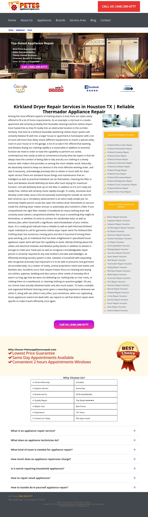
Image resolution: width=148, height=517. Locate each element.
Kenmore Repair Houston (118, 235)
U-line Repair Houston (117, 296)
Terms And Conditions (82, 502)
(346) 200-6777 (125, 6)
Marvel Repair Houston (117, 289)
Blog (93, 20)
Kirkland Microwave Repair (119, 177)
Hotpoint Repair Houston (118, 224)
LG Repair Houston (115, 242)
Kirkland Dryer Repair (116, 155)
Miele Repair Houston (117, 274)
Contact (106, 20)
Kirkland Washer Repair (117, 188)
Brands (60, 20)
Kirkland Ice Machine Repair (119, 163)
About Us (27, 20)
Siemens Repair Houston (118, 285)
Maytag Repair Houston (117, 249)
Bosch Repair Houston (117, 217)
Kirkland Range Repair (117, 170)
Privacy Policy (67, 502)
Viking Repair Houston (117, 267)
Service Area (78, 20)
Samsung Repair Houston (118, 245)
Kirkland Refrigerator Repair (119, 181)
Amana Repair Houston (117, 310)
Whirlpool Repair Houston (119, 271)
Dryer (30, 30)
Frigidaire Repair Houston (118, 220)
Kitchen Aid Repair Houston (119, 238)
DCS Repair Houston (116, 281)
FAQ (59, 502)
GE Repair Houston (115, 231)
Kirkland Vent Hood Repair (119, 191)
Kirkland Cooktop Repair (118, 152)
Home (12, 20)
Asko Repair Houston (116, 307)
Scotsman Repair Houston (119, 278)
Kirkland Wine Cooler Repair (119, 145)
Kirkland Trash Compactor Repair (122, 184)
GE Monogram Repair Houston (121, 227)
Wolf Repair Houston (116, 260)
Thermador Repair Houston (119, 263)
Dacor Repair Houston (117, 303)
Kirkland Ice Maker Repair (118, 166)
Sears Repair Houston (117, 256)
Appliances (44, 20)
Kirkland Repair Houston (118, 292)
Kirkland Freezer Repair (117, 159)
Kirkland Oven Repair (116, 173)
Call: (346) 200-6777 (34, 67)
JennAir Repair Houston (117, 299)
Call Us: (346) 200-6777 (74, 324)
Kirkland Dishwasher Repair (119, 148)
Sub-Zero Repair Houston (118, 253)
